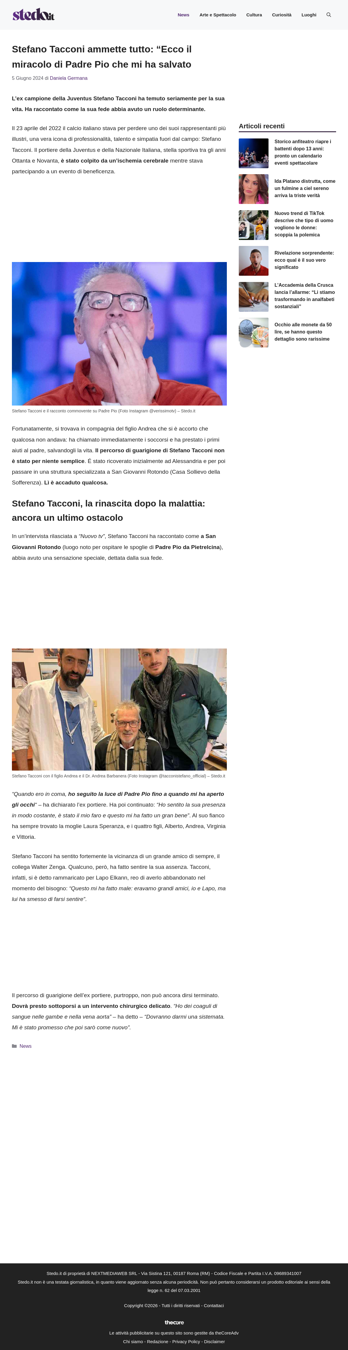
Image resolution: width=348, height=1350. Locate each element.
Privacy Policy (186, 1341)
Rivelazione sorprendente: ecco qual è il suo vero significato (304, 260)
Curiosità (281, 14)
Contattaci (214, 1305)
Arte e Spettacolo (217, 14)
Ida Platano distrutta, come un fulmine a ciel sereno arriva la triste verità (304, 188)
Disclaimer (214, 1341)
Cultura (254, 14)
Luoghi (309, 14)
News (183, 14)
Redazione (157, 1341)
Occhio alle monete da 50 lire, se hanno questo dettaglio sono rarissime (303, 332)
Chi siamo (133, 1341)
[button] (329, 15)
